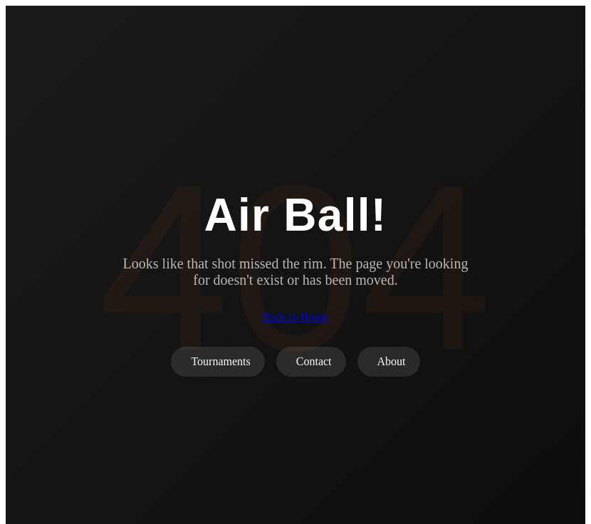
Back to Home (295, 317)
